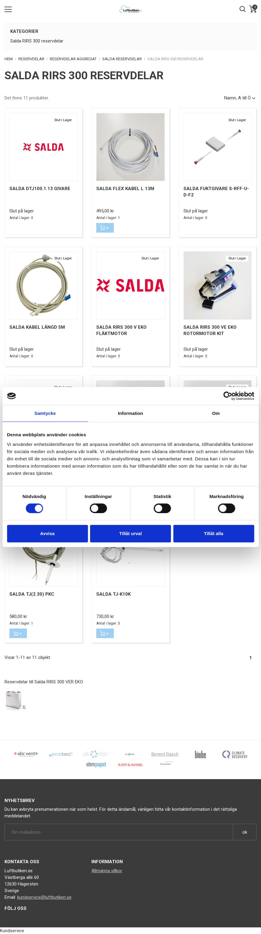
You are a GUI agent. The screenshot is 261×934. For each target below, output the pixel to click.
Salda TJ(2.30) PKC (31, 594)
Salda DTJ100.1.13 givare (39, 188)
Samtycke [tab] (45, 413)
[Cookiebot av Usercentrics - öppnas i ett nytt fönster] (227, 395)
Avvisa (47, 533)
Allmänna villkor (106, 870)
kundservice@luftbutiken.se (44, 897)
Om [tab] (216, 413)
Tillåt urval (130, 533)
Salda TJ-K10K (113, 594)
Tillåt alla (213, 533)
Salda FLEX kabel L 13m (125, 188)
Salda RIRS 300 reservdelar (36, 41)
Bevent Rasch (165, 754)
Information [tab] (130, 413)
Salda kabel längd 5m (37, 327)
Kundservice (12, 930)
